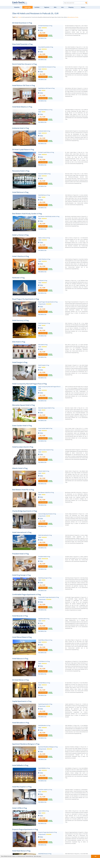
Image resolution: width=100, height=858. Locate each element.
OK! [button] (95, 856)
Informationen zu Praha (73, 17)
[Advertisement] (46, 3)
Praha (19, 17)
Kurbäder (37, 7)
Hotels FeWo (27, 7)
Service (83, 7)
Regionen (47, 7)
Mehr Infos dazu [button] (37, 856)
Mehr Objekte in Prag (42, 38)
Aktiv (55, 7)
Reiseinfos (17, 7)
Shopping (71, 7)
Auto (62, 7)
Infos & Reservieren (43, 35)
